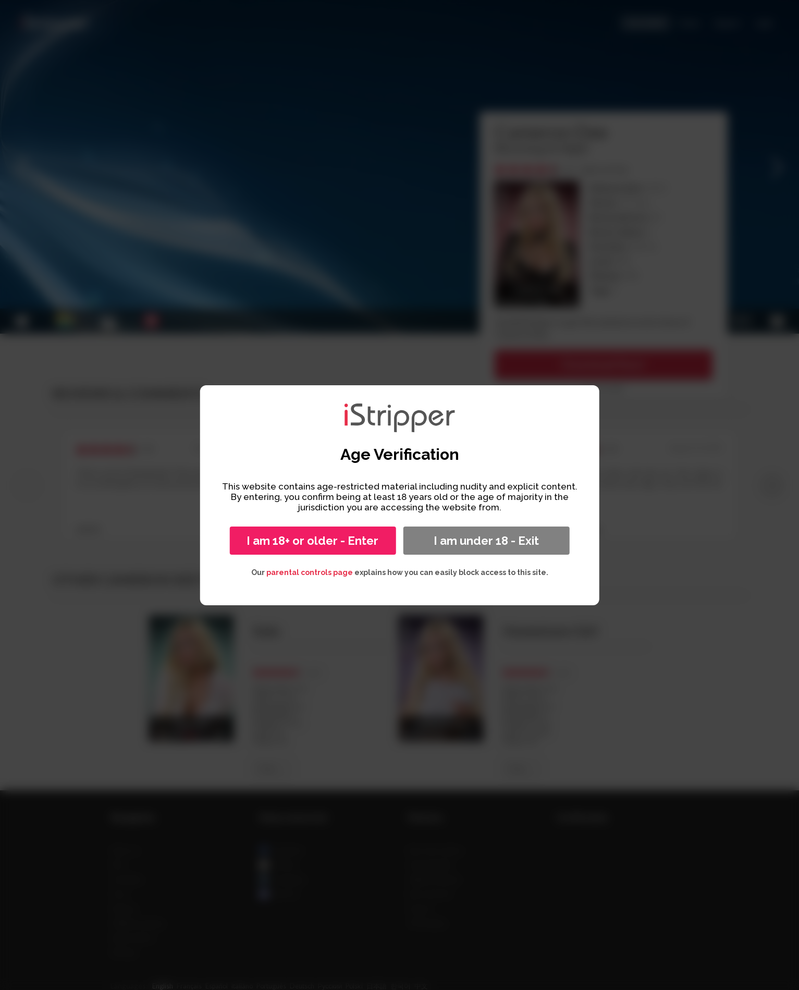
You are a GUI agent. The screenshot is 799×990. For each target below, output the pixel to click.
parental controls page (309, 572)
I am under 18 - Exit (486, 540)
